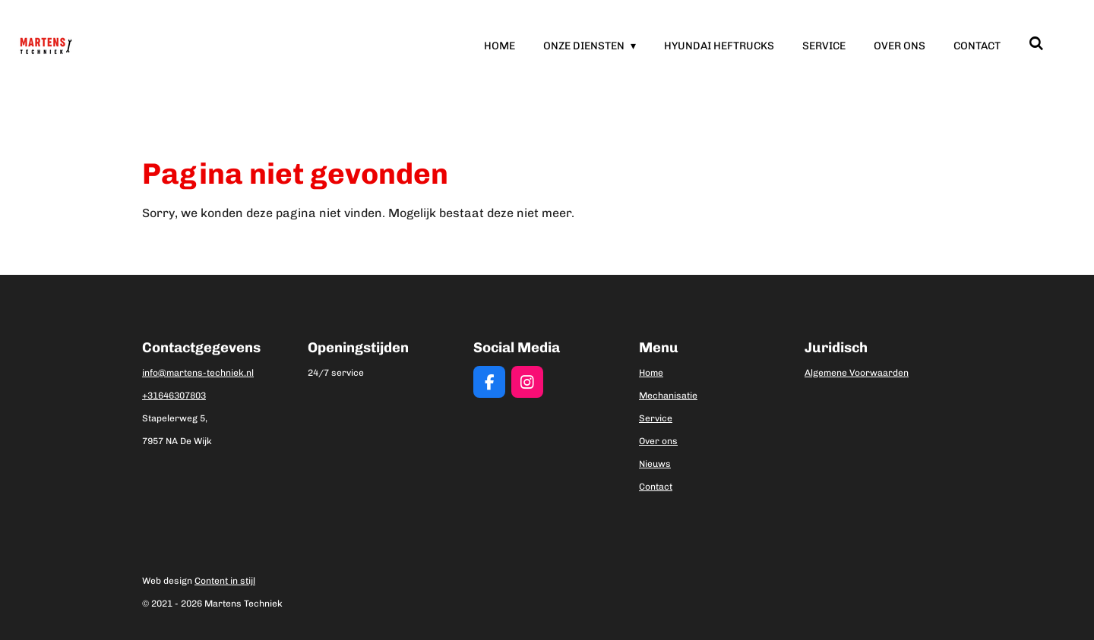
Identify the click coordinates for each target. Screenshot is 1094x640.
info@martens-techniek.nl (198, 372)
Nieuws (655, 464)
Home (651, 372)
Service (655, 418)
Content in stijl (224, 580)
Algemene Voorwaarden (857, 372)
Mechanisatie (668, 395)
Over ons (658, 441)
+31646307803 (174, 395)
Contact (655, 486)
